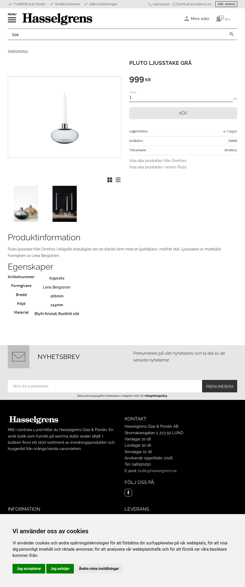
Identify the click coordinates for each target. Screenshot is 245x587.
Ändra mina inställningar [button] (99, 568)
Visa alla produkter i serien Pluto (158, 167)
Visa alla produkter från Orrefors (157, 160)
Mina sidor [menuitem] (200, 18)
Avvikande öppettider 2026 (149, 458)
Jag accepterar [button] (29, 568)
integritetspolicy (156, 396)
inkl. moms (226, 4)
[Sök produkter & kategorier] (117, 34)
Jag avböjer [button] (59, 568)
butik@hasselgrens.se (194, 4)
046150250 (161, 4)
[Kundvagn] (222, 18)
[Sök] (231, 34)
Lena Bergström (56, 287)
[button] (12, 21)
